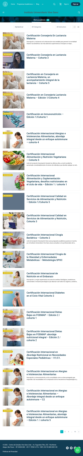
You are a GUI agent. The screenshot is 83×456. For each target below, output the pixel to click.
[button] (77, 450)
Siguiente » (78, 431)
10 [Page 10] (75, 431)
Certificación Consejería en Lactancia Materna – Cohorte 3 (46, 56)
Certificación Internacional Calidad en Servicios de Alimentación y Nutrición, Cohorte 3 (47, 218)
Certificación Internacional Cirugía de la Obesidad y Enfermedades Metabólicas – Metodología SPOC (46, 257)
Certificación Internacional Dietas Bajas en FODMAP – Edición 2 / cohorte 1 (44, 315)
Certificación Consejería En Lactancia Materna (46, 37)
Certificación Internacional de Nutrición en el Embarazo (42, 275)
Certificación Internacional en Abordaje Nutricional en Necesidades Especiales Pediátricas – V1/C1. (46, 355)
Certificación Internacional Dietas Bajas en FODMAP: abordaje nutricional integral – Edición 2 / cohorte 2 (44, 336)
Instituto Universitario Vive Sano (41, 12)
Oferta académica (41, 20)
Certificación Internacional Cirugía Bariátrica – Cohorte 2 (45, 236)
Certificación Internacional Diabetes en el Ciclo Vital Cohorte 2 (46, 294)
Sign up (75, 4)
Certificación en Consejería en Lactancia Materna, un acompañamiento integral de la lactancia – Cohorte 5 (43, 78)
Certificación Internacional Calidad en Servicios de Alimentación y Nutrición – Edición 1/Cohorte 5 (46, 199)
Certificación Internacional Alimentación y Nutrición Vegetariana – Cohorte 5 (46, 157)
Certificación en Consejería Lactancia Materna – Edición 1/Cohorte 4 (46, 96)
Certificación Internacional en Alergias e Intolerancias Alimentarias (47, 373)
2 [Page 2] (66, 431)
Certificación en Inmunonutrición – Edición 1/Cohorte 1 (45, 115)
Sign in (66, 4)
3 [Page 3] (69, 431)
